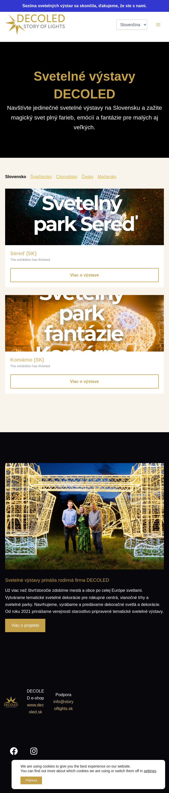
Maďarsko (107, 176)
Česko (87, 176)
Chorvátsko (66, 176)
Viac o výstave (84, 275)
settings (150, 771)
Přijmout (31, 780)
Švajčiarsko (41, 176)
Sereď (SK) (23, 253)
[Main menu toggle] (158, 25)
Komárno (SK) (27, 360)
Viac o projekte (25, 625)
